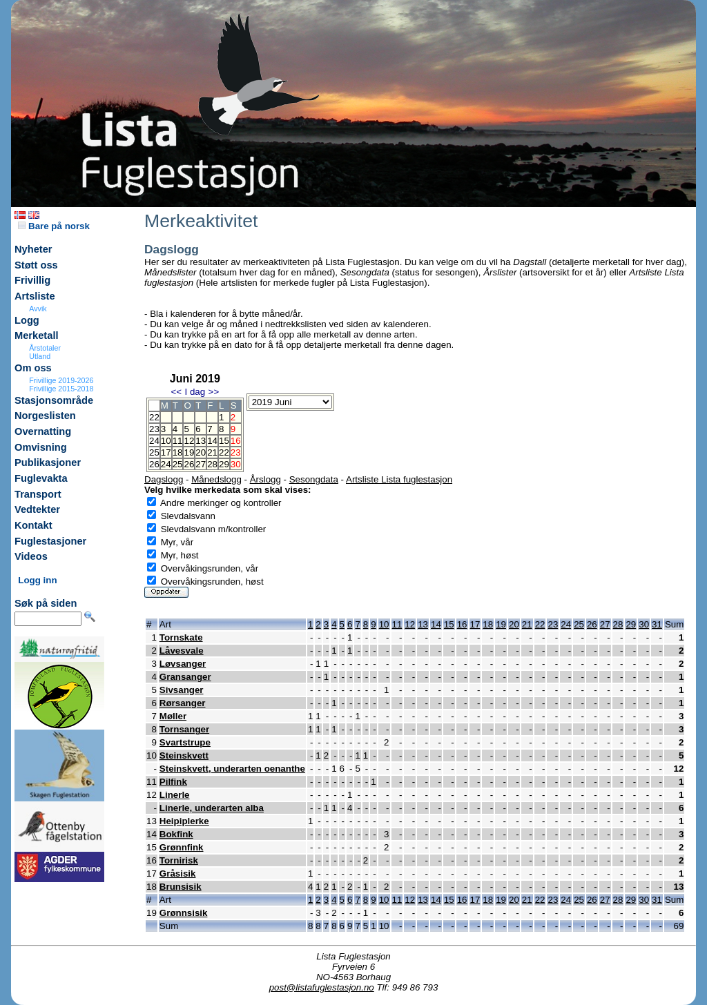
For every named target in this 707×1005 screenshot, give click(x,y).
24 (166, 464)
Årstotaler (45, 348)
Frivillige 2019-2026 (61, 380)
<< (176, 392)
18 (178, 452)
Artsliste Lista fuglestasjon (399, 479)
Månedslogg (216, 479)
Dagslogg (163, 479)
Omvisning (40, 447)
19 (189, 452)
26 (189, 464)
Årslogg (265, 479)
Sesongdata (313, 479)
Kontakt (33, 525)
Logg (26, 320)
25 (178, 464)
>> (214, 392)
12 (189, 441)
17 (166, 452)
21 (212, 452)
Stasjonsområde (53, 400)
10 (166, 441)
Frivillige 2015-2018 (61, 388)
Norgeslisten (45, 415)
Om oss (33, 367)
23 (553, 624)
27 (200, 464)
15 (224, 441)
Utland (39, 356)
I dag (194, 392)
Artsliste (34, 296)
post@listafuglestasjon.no (321, 987)
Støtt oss (36, 265)
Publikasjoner (47, 462)
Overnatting (42, 431)
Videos (31, 556)
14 (212, 441)
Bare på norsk (54, 226)
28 (212, 464)
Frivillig (32, 280)
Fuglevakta (41, 478)
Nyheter (33, 249)
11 (178, 441)
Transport (37, 494)
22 (224, 452)
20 (200, 452)
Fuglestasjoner (50, 541)
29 (224, 464)
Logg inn (37, 580)
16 (462, 624)
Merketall (36, 335)
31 (657, 624)
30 (644, 624)
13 (200, 441)
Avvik (37, 308)
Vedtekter (37, 509)
